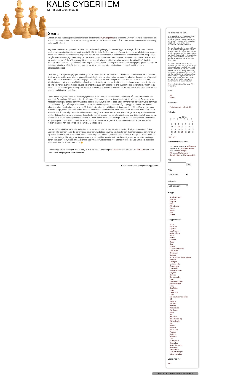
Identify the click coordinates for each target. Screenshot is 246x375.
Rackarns (173, 334)
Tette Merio (173, 347)
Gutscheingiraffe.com (186, 373)
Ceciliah (172, 246)
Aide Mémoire (174, 231)
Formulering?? (181, 151)
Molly (171, 323)
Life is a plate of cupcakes (179, 297)
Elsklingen (173, 262)
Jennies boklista (175, 284)
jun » (174, 137)
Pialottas (173, 332)
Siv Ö (171, 339)
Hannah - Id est (175, 155)
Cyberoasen (174, 253)
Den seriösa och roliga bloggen (180, 257)
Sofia (171, 212)
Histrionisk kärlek (189, 155)
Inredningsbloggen (176, 281)
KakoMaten (174, 288)
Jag (171, 95)
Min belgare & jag (176, 319)
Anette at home (175, 233)
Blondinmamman (175, 197)
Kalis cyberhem (82, 4)
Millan (172, 312)
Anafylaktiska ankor (182, 153)
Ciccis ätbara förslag (177, 248)
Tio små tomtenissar (187, 148)
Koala (172, 295)
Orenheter (51, 166)
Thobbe (172, 215)
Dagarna (173, 255)
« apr (169, 137)
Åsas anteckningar (176, 352)
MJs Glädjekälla (107, 38)
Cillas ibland (174, 251)
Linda (171, 204)
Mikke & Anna (174, 206)
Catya (172, 242)
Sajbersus (173, 336)
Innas (171, 279)
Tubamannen (174, 350)
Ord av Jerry (174, 330)
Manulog (173, 306)
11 (169, 84)
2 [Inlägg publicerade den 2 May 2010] (192, 121)
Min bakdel (173, 317)
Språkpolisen (191, 146)
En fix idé (173, 199)
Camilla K (173, 240)
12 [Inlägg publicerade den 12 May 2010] (179, 127)
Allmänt (115, 150)
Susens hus (174, 343)
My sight (172, 325)
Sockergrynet (174, 341)
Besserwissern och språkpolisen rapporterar (139, 166)
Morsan (172, 208)
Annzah (172, 235)
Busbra (172, 237)
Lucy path (173, 303)
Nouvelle (173, 328)
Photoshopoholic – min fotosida (180, 107)
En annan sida (175, 264)
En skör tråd (174, 268)
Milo (171, 153)
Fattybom (173, 201)
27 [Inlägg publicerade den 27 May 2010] (182, 132)
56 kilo (172, 224)
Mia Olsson (173, 310)
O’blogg (172, 97)
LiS (171, 299)
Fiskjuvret (173, 273)
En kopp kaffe (174, 266)
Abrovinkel (173, 226)
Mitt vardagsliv (175, 321)
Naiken (172, 210)
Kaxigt (172, 290)
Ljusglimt (173, 301)
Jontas (172, 286)
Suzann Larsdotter (176, 345)
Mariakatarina (174, 308)
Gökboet (173, 275)
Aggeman (173, 229)
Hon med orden (175, 277)
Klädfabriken (174, 292)
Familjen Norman (176, 270)
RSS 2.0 (140, 150)
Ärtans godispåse (176, 354)
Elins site (173, 259)
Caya (171, 244)
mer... (170, 363)
